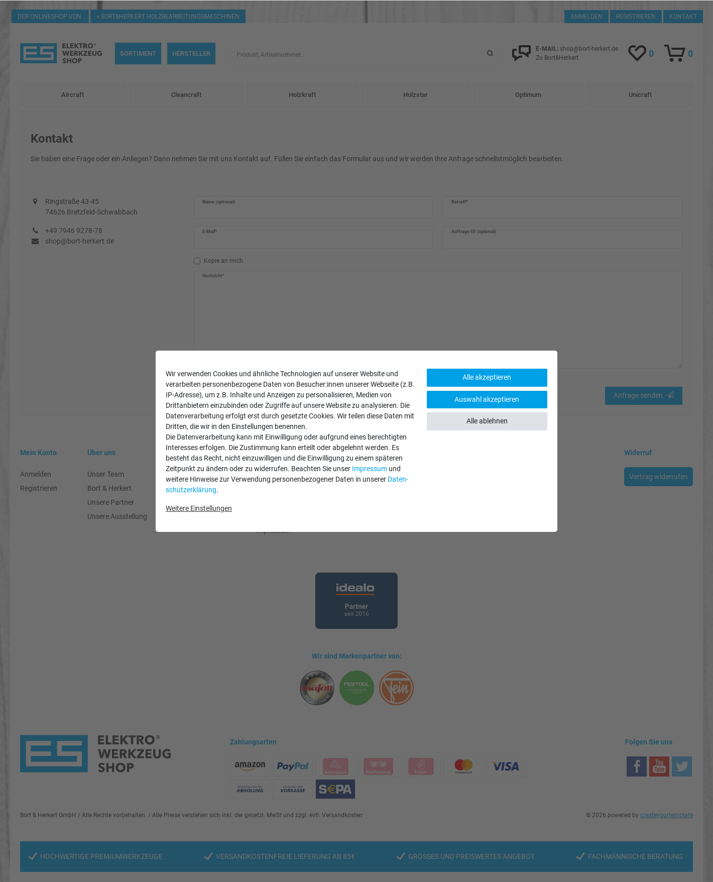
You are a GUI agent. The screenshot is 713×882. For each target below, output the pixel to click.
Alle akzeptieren (486, 377)
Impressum (369, 469)
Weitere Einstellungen (199, 508)
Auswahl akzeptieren (486, 399)
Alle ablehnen (487, 421)
